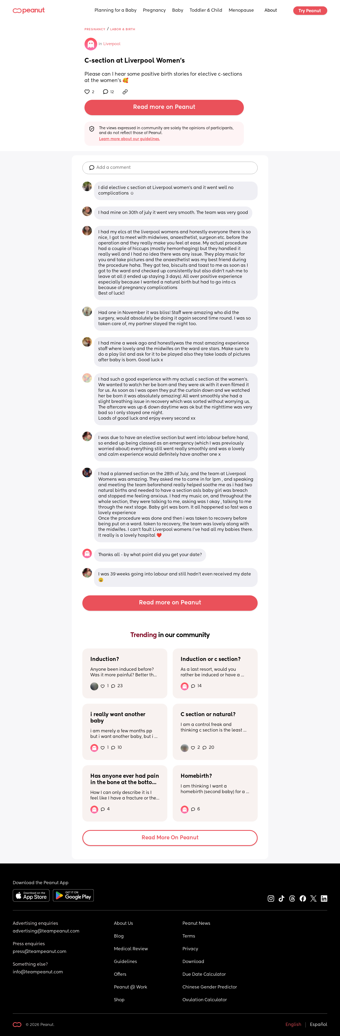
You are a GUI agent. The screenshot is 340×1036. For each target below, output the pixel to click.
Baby (177, 10)
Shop (119, 1000)
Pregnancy (154, 10)
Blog (119, 936)
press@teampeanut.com (39, 952)
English (293, 1025)
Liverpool (111, 44)
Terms (188, 936)
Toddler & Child (206, 10)
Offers (120, 975)
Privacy (190, 949)
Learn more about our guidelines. (129, 139)
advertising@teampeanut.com (46, 931)
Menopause (241, 10)
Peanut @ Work (130, 987)
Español (318, 1025)
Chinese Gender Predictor (209, 987)
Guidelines (125, 962)
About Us (123, 924)
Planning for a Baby (116, 10)
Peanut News (196, 924)
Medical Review (131, 949)
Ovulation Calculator (204, 1000)
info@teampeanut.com (38, 972)
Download (193, 962)
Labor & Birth (122, 29)
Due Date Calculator (204, 975)
